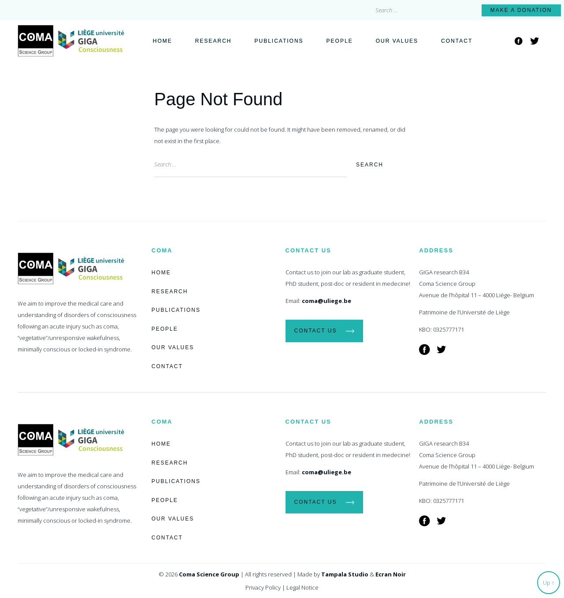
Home (162, 41)
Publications (278, 41)
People (340, 41)
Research (213, 41)
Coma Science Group (209, 574)
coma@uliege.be (326, 301)
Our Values (397, 41)
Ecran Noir (390, 574)
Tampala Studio (344, 574)
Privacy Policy (263, 587)
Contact (456, 41)
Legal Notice (302, 587)
